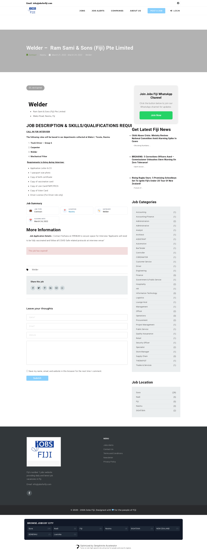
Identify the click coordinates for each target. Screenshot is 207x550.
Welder (89, 55)
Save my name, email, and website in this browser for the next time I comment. (65, 371)
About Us (135, 11)
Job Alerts (98, 11)
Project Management (145, 325)
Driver (138, 266)
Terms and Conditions (113, 453)
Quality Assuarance (144, 334)
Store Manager (142, 352)
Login (175, 11)
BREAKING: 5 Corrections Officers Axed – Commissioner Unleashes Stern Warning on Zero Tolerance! (154, 159)
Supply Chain (142, 356)
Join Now (156, 115)
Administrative (142, 226)
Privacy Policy (109, 462)
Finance (139, 275)
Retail (138, 338)
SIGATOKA (140, 410)
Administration (142, 221)
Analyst (139, 230)
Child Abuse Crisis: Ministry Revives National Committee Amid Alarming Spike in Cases (154, 138)
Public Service (142, 329)
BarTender (141, 248)
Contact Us (108, 449)
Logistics (140, 298)
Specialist (140, 347)
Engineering (141, 271)
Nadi (138, 397)
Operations (141, 316)
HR (137, 289)
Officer (139, 311)
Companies (117, 11)
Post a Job (156, 11)
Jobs (82, 11)
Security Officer (143, 343)
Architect (140, 235)
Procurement (142, 320)
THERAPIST (141, 361)
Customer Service (143, 262)
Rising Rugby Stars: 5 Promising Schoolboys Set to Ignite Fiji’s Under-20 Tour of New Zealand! (154, 181)
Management (142, 307)
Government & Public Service (148, 280)
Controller (140, 253)
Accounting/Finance (145, 217)
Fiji (137, 401)
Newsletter (108, 458)
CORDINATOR (142, 257)
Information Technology (146, 293)
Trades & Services (144, 365)
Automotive (141, 244)
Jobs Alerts (108, 445)
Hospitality (141, 284)
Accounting (141, 212)
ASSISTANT (141, 239)
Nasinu (72, 212)
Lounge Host (141, 302)
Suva (138, 392)
